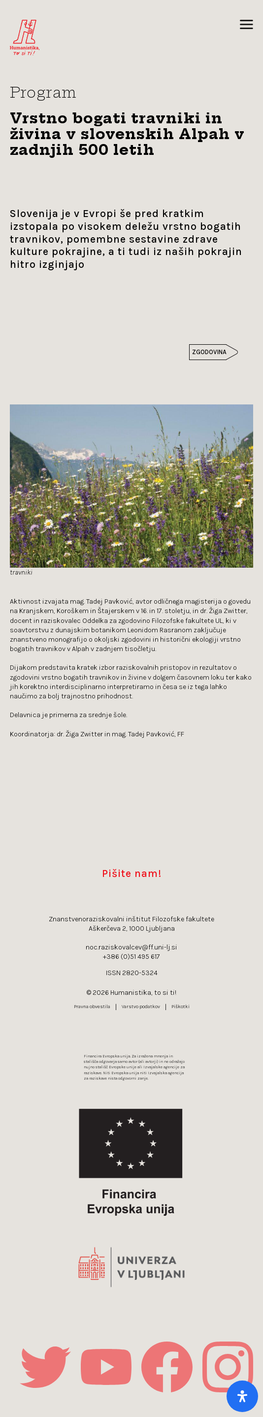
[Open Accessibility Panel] (242, 1396)
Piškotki (180, 1007)
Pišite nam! (132, 873)
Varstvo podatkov (141, 1007)
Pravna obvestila (92, 1007)
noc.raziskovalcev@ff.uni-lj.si (131, 947)
